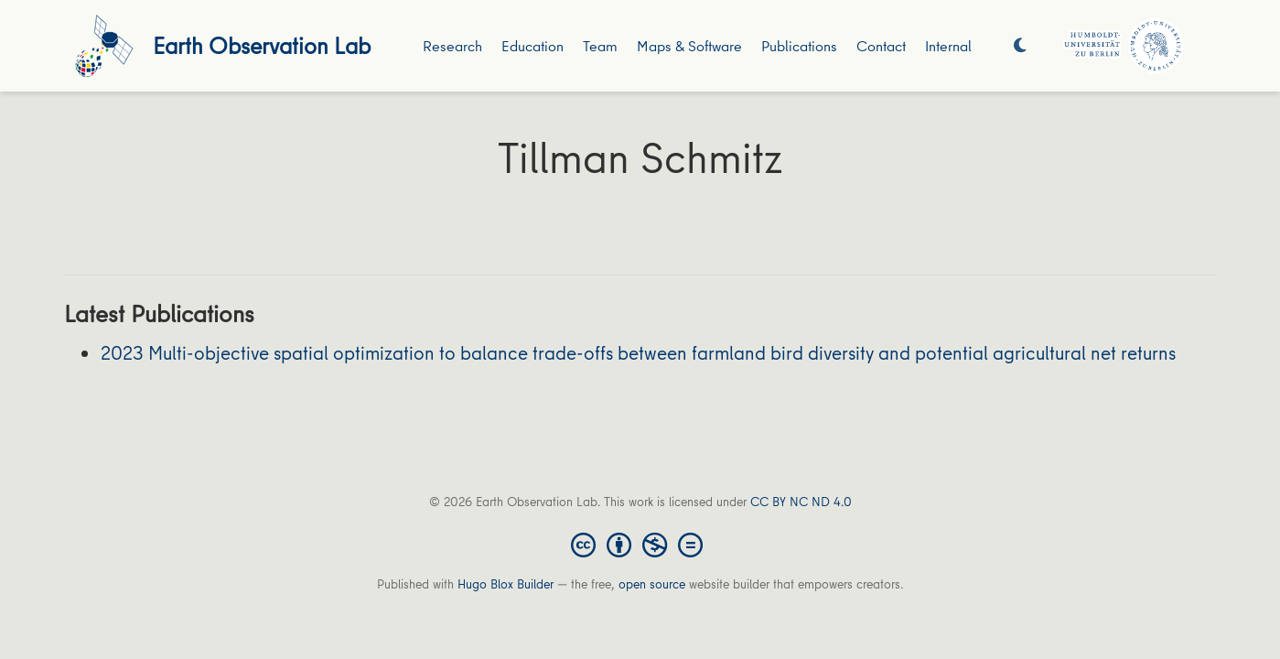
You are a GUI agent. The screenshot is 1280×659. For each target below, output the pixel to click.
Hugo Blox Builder (505, 584)
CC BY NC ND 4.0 (801, 501)
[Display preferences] (1020, 46)
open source (651, 584)
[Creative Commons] (640, 544)
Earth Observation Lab (262, 45)
